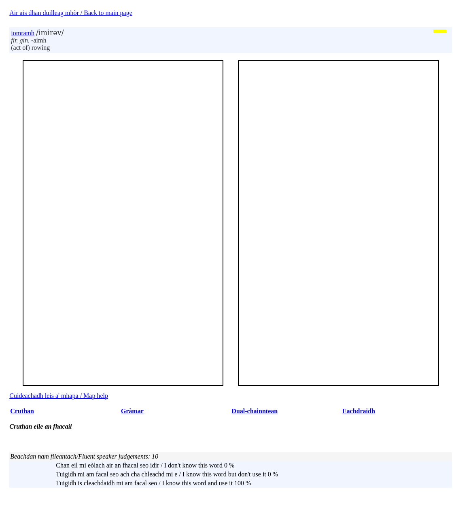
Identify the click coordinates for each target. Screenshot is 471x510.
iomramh (22, 33)
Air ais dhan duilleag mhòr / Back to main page (70, 12)
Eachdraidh (358, 411)
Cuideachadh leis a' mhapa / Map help (58, 395)
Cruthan (22, 411)
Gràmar (132, 411)
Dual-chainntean (254, 411)
